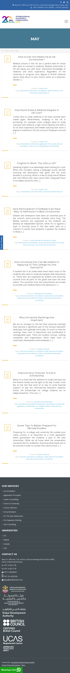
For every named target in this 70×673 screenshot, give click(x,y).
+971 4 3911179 (9, 568)
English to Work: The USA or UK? (36, 163)
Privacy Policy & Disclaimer (11, 665)
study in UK (33, 146)
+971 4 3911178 (9, 565)
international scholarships (28, 243)
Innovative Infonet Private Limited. (23, 662)
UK (5, 535)
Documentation (10, 512)
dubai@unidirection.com (13, 580)
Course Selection (10, 508)
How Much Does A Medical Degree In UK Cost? (37, 111)
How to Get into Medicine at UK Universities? (37, 58)
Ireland (6, 540)
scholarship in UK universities (31, 191)
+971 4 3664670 (10, 572)
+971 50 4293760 (10, 576)
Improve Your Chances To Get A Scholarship (37, 374)
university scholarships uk (39, 93)
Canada (7, 544)
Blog (23, 665)
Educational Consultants (43, 293)
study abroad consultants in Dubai (43, 240)
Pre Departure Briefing (12, 520)
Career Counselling (11, 499)
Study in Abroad (43, 349)
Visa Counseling (10, 524)
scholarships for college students (38, 406)
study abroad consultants (53, 296)
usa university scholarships (45, 245)
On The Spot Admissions (13, 516)
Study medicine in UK (55, 90)
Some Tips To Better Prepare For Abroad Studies (36, 427)
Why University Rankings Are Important (36, 319)
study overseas (29, 245)
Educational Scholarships (43, 402)
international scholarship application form (36, 144)
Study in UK (43, 88)
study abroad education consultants (33, 90)
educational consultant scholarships (31, 404)
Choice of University (11, 503)
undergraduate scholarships (48, 146)
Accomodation (9, 491)
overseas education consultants (31, 296)
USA (5, 548)
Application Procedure (12, 495)
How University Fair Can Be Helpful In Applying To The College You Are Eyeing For (36, 265)
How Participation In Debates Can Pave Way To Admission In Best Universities (37, 210)
